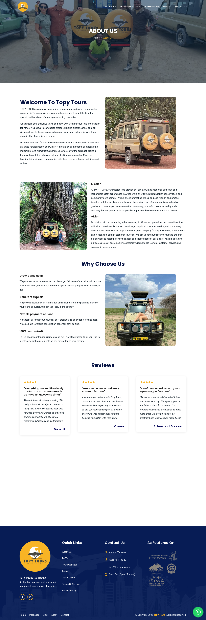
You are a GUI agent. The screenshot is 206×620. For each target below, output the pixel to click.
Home (96, 37)
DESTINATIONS (151, 6)
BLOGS (166, 6)
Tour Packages (69, 564)
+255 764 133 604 (116, 559)
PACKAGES (110, 6)
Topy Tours (159, 615)
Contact (65, 615)
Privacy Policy (69, 590)
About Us (66, 552)
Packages (34, 615)
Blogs (65, 571)
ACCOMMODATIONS (130, 6)
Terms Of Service (71, 584)
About (54, 615)
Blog (45, 615)
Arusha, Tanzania (116, 552)
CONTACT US (180, 6)
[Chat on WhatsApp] (198, 612)
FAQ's (65, 558)
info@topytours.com (117, 567)
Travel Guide (68, 577)
